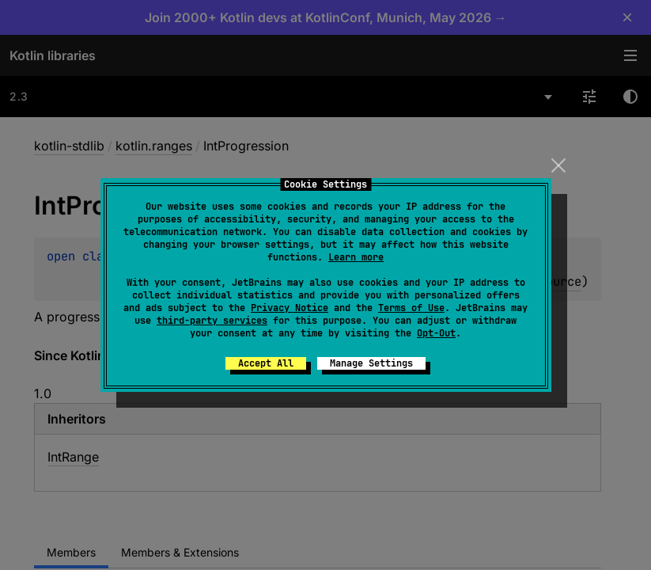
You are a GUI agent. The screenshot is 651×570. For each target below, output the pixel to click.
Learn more (356, 257)
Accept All (265, 363)
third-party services (212, 320)
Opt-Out (436, 333)
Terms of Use (411, 308)
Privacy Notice (289, 308)
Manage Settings (371, 363)
